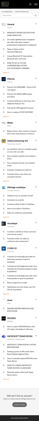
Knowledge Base (7, 12)
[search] (19, 15)
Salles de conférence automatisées (19, 213)
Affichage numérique (16, 187)
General (10, 24)
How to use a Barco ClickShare (18, 208)
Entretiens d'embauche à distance (19, 170)
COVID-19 (12, 248)
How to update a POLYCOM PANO (20, 112)
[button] (30, 4)
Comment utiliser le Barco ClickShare (20, 204)
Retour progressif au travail (17, 282)
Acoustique (12, 223)
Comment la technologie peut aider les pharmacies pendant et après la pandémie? (21, 259)
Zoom (9, 300)
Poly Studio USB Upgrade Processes (20, 108)
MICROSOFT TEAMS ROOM (19, 336)
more (6, 72)
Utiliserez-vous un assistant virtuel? (20, 195)
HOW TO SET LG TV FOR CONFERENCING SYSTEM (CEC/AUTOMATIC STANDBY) (18, 65)
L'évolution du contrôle (15, 200)
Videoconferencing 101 (17, 141)
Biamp (10, 122)
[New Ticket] (19, 404)
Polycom (11, 79)
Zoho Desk (24, 418)
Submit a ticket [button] (19, 404)
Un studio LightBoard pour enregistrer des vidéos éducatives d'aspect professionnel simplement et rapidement (22, 42)
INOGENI (11, 318)
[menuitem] (30, 4)
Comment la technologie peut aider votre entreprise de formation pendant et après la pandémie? (22, 269)
